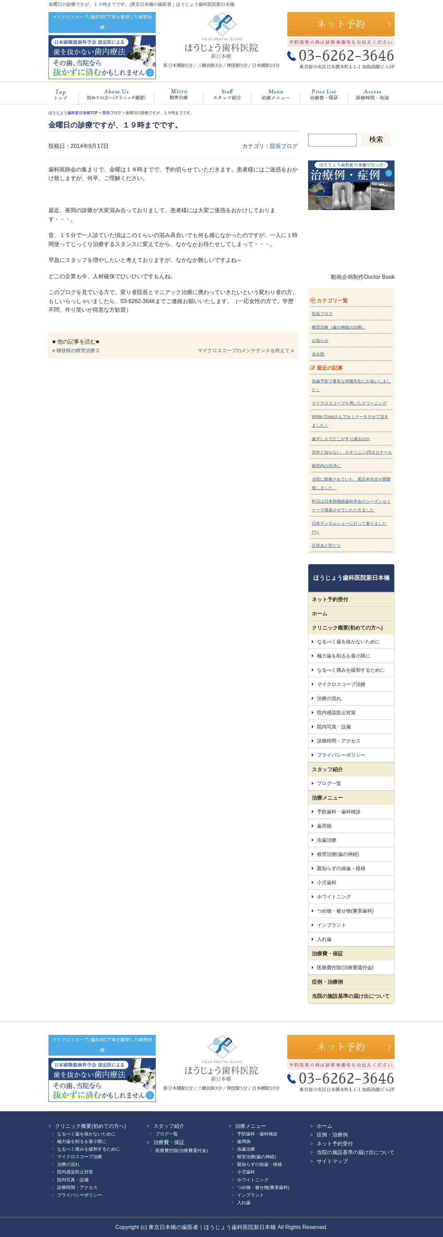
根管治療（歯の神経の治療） (339, 327)
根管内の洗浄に (326, 465)
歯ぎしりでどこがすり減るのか (341, 438)
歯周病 (324, 826)
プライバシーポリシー (341, 755)
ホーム (64, 96)
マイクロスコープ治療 (172, 96)
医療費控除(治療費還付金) (345, 967)
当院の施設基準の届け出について (351, 996)
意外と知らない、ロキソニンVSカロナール (352, 452)
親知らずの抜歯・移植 (341, 868)
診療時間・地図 (368, 96)
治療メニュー (269, 96)
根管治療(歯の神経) (338, 854)
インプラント (331, 925)
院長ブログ (284, 146)
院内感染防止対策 (336, 712)
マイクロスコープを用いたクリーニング (349, 403)
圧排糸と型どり (326, 545)
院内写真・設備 (334, 726)
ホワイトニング (334, 896)
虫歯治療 (326, 840)
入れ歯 (324, 939)
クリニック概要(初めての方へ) (114, 96)
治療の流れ (329, 698)
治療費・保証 (317, 96)
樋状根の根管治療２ (78, 350)
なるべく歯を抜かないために (348, 641)
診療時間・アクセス (339, 741)
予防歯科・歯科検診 (339, 811)
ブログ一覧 (329, 783)
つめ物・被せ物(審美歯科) (345, 911)
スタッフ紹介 (220, 96)
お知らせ (320, 340)
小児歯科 (326, 882)
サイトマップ (332, 1161)
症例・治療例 (327, 982)
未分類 (318, 354)
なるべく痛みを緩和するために (351, 670)
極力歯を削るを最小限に (343, 656)
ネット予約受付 (330, 599)
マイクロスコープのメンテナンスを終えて (244, 350)
